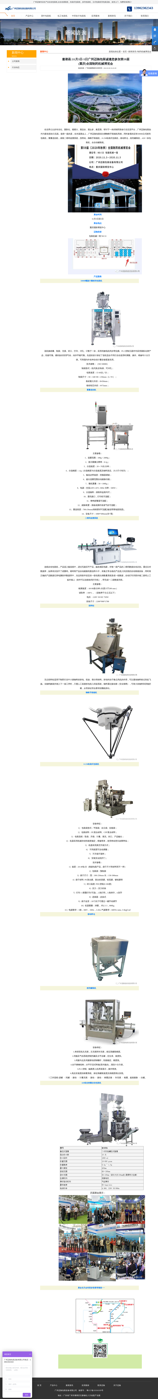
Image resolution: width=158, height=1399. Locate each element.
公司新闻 (16, 61)
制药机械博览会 (144, 52)
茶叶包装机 (46, 16)
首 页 (39, 1385)
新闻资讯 (112, 16)
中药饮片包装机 (79, 16)
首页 (13, 16)
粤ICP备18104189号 (95, 1390)
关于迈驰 (117, 1385)
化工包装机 (62, 16)
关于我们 (128, 16)
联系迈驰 (101, 1385)
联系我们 (145, 16)
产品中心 (29, 16)
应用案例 (95, 16)
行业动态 (16, 67)
